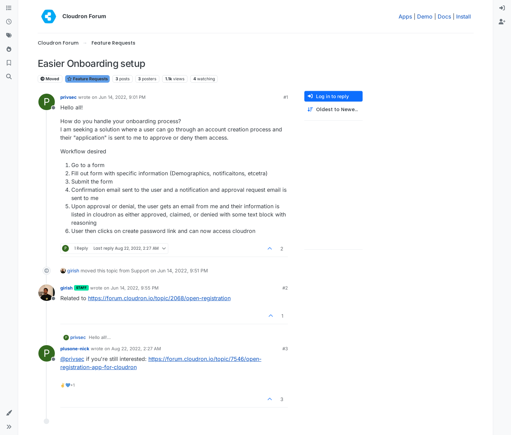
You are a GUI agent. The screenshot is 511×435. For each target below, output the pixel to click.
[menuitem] (502, 8)
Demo (425, 16)
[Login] (502, 8)
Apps (405, 16)
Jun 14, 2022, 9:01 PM (122, 97)
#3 (285, 348)
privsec (68, 97)
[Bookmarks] (9, 63)
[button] (9, 413)
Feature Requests (87, 78)
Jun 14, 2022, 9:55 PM (135, 288)
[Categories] (9, 8)
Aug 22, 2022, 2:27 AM (136, 348)
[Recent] (9, 21)
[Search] (9, 76)
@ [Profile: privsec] (72, 358)
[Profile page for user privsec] (46, 102)
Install (463, 16)
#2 (285, 288)
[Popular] (9, 49)
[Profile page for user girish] (46, 292)
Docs (444, 16)
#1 (285, 97)
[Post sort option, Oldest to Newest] (333, 109)
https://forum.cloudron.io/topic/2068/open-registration (159, 298)
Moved (49, 78)
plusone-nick (74, 348)
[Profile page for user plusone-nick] (46, 353)
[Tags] (9, 35)
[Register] (502, 21)
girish (73, 270)
